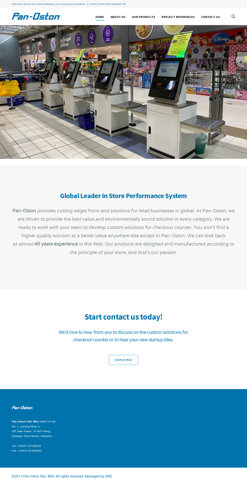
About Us (118, 17)
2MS (108, 476)
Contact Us (210, 17)
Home (100, 17)
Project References (178, 17)
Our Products (143, 17)
